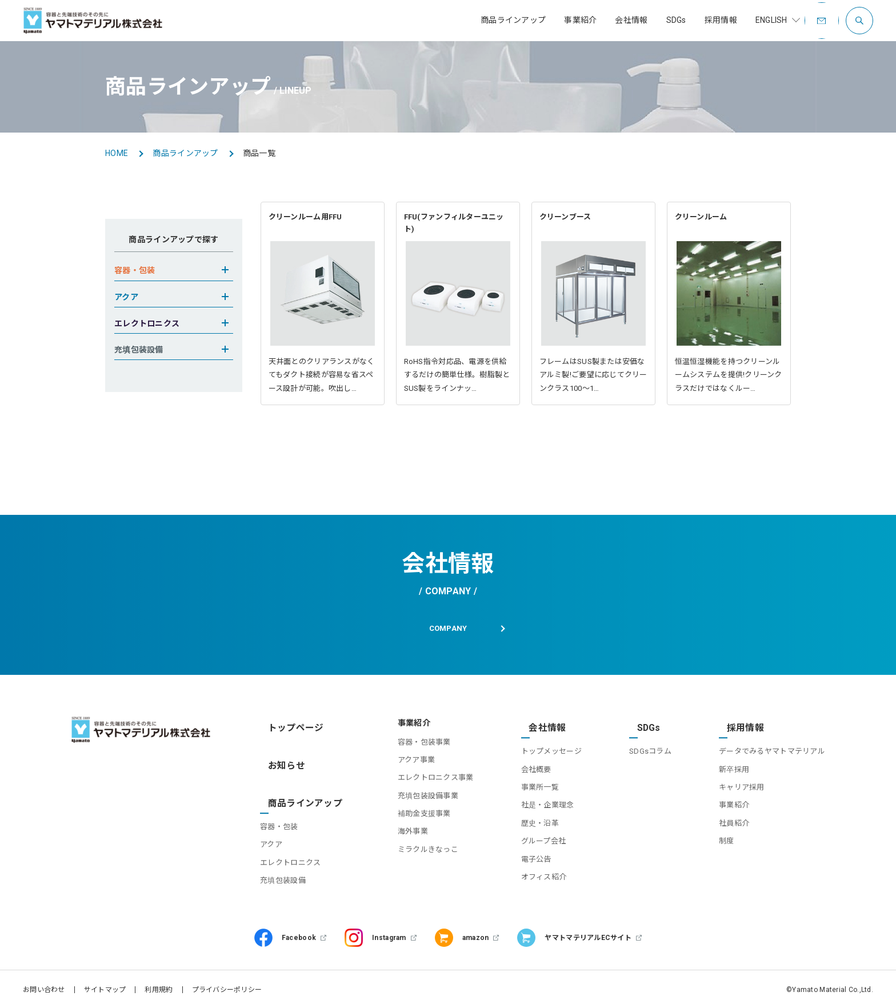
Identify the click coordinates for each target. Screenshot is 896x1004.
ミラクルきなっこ (413, 856)
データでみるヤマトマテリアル (772, 749)
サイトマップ (105, 984)
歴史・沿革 (530, 821)
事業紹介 (734, 802)
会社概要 (526, 766)
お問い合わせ (44, 984)
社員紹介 (734, 821)
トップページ (289, 730)
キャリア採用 (742, 785)
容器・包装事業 (409, 749)
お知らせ (281, 758)
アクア (276, 823)
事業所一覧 (530, 785)
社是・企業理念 (537, 802)
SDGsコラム (645, 749)
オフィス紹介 (534, 874)
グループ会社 (533, 838)
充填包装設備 (288, 858)
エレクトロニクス (295, 841)
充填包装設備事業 (413, 802)
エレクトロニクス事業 (421, 785)
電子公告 (526, 856)
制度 (726, 838)
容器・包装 (284, 805)
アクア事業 (401, 766)
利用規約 (159, 984)
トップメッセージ (541, 749)
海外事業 (398, 838)
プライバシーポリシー (227, 984)
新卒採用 (734, 766)
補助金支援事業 (409, 821)
